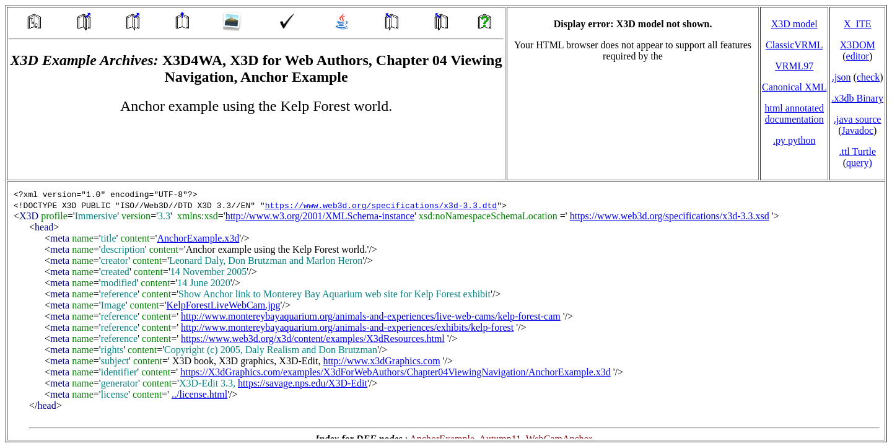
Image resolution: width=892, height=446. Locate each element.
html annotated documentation (794, 114)
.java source (857, 119)
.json (841, 77)
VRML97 (794, 66)
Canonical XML (794, 87)
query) (859, 162)
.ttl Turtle (857, 151)
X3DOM (857, 45)
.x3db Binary (857, 98)
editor (857, 56)
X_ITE (857, 24)
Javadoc (857, 130)
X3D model (794, 24)
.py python (794, 140)
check (868, 77)
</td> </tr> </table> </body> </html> (446, 311)
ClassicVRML (794, 45)
